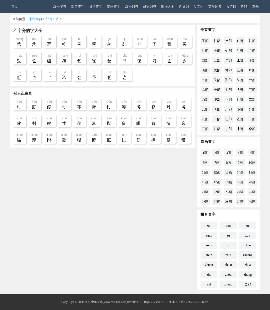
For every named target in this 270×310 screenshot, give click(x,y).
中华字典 (35, 19)
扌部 (205, 50)
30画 (252, 201)
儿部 (205, 109)
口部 (205, 60)
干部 (252, 60)
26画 (205, 201)
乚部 (228, 119)
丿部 (217, 129)
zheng (228, 284)
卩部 (217, 99)
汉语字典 (59, 6)
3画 (228, 153)
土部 (228, 41)
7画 (216, 162)
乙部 (240, 119)
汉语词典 (131, 6)
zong (209, 245)
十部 (217, 90)
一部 (252, 119)
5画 (252, 153)
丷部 (228, 99)
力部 (205, 99)
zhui (228, 255)
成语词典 (149, 6)
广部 (228, 60)
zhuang (248, 255)
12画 (217, 172)
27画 (217, 201)
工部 (240, 60)
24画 (240, 192)
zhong (248, 274)
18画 (228, 182)
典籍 (244, 6)
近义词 (184, 6)
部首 (49, 19)
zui (248, 225)
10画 (252, 162)
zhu (209, 274)
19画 (240, 182)
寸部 (228, 70)
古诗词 (231, 6)
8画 (228, 162)
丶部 (217, 119)
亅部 (228, 129)
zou (247, 235)
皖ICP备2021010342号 (195, 302)
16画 (205, 182)
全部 (252, 129)
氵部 (252, 41)
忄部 (217, 41)
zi (228, 245)
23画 (228, 192)
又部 (217, 80)
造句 (255, 6)
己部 (217, 60)
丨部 (240, 129)
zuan (209, 235)
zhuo (247, 245)
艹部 (205, 80)
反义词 (198, 6)
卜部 (240, 109)
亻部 (228, 90)
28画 (228, 201)
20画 (252, 182)
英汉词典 (215, 6)
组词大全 (167, 6)
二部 (252, 99)
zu (228, 235)
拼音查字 (95, 6)
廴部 (228, 80)
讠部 (240, 80)
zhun (209, 255)
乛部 (205, 129)
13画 (228, 172)
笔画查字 (113, 6)
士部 (217, 50)
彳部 (252, 70)
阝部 (240, 99)
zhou (228, 274)
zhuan (209, 265)
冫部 (252, 109)
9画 (240, 162)
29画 (240, 201)
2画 (216, 153)
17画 (217, 182)
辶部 (240, 70)
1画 (205, 153)
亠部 (252, 80)
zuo (209, 225)
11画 (205, 172)
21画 (205, 192)
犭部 (240, 50)
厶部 (205, 90)
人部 (240, 90)
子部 (205, 41)
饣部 (228, 50)
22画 (217, 192)
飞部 (205, 70)
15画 (252, 172)
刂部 (217, 109)
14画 (240, 172)
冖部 (252, 90)
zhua (248, 265)
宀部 (252, 50)
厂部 (228, 109)
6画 (205, 162)
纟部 (240, 41)
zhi (209, 284)
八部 (205, 119)
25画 (252, 192)
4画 (240, 153)
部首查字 (77, 6)
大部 (217, 70)
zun (228, 225)
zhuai (228, 265)
